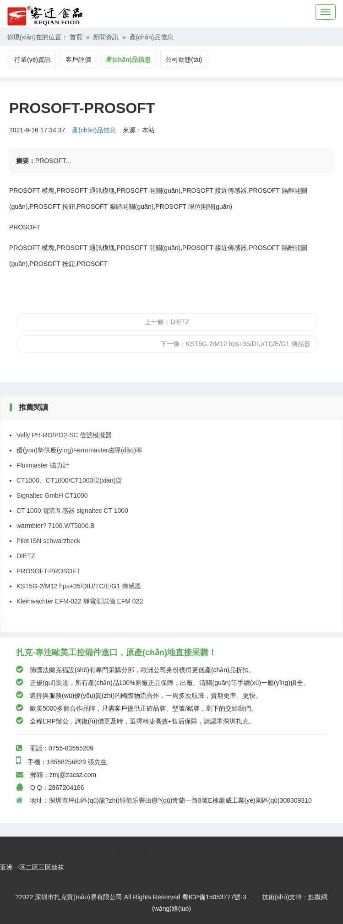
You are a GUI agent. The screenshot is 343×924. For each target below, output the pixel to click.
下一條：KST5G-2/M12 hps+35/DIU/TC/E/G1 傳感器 (235, 344)
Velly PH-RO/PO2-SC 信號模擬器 (64, 435)
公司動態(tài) (183, 59)
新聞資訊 (106, 37)
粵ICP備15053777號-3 (214, 897)
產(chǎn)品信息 (152, 37)
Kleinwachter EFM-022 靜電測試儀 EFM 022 (79, 601)
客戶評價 (78, 59)
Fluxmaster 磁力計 (42, 465)
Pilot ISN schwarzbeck (48, 540)
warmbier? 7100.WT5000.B (55, 525)
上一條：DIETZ (167, 322)
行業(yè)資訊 (32, 59)
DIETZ (25, 556)
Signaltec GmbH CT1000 (52, 495)
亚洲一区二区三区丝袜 (32, 867)
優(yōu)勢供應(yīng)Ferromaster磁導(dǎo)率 (79, 450)
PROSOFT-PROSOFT (48, 571)
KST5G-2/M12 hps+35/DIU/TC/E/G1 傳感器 (78, 586)
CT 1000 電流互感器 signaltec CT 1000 (72, 510)
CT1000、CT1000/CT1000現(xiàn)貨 (69, 480)
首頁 (76, 37)
